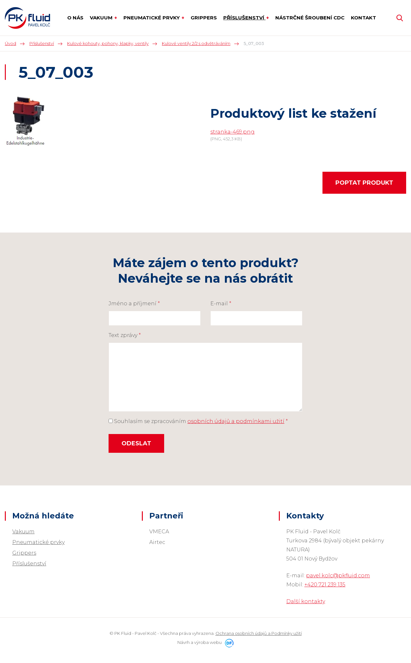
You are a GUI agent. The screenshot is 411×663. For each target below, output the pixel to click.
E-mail (220, 303)
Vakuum (23, 531)
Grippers (24, 553)
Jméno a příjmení (134, 303)
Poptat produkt (364, 182)
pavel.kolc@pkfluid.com (338, 575)
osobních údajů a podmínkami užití (235, 421)
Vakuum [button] (102, 18)
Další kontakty (305, 601)
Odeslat (136, 443)
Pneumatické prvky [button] (152, 18)
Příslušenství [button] (244, 18)
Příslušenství (29, 563)
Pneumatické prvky (38, 542)
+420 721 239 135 (324, 584)
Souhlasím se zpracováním (198, 421)
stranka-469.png (232, 132)
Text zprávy (125, 335)
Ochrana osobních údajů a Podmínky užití (259, 633)
